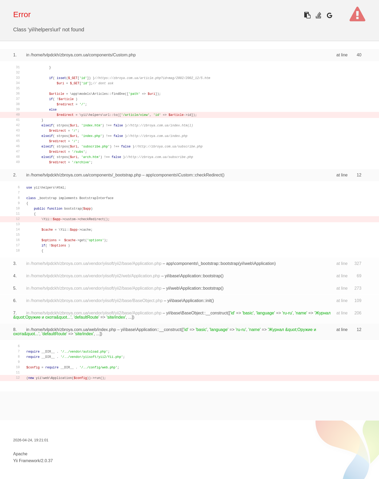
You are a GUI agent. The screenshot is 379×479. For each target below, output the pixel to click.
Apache (20, 454)
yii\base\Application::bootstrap (193, 276)
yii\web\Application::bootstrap (193, 288)
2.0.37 (47, 460)
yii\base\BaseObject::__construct (196, 313)
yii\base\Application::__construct (151, 329)
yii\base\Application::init (189, 300)
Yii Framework (26, 460)
